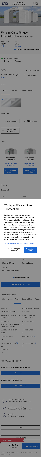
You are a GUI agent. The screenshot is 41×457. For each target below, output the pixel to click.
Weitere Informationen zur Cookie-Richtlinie (19, 243)
